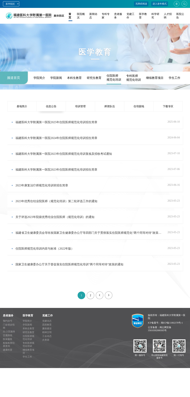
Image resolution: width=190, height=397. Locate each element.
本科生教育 (74, 89)
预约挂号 (7, 321)
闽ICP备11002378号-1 (172, 323)
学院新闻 (56, 89)
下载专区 (168, 106)
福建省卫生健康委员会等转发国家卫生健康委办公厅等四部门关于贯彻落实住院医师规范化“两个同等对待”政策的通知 (88, 232)
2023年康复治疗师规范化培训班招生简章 (41, 185)
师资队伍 (109, 106)
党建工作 (47, 315)
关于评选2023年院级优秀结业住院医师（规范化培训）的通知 (54, 217)
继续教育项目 (155, 89)
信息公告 (51, 106)
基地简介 (22, 106)
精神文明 (47, 332)
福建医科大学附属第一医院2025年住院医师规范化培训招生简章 (56, 122)
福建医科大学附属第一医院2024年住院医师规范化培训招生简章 (56, 138)
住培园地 (139, 106)
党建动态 (47, 321)
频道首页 (13, 89)
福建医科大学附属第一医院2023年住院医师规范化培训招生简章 (56, 169)
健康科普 (7, 350)
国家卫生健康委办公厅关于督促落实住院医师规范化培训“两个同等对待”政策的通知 (69, 264)
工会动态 (47, 336)
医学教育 (28, 315)
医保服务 (7, 339)
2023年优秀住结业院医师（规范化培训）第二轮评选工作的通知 (56, 201)
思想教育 (47, 324)
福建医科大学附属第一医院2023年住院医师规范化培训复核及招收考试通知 (63, 153)
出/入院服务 (9, 331)
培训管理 (80, 106)
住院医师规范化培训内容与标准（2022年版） (44, 248)
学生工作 (174, 89)
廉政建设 (47, 328)
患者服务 (8, 315)
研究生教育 (94, 89)
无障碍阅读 (141, 3)
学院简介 (39, 89)
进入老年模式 (160, 3)
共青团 (45, 340)
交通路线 (7, 335)
